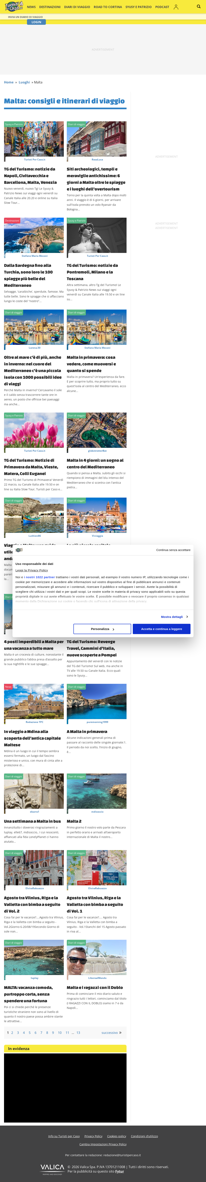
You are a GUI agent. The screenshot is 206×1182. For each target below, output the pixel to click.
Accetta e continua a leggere (161, 629)
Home (8, 82)
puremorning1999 (97, 722)
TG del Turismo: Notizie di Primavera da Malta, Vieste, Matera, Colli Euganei (31, 467)
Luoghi (24, 82)
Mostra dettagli (172, 617)
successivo (110, 1032)
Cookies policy (116, 1136)
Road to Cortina (100, 6)
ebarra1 (34, 811)
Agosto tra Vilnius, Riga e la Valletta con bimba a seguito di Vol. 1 (95, 904)
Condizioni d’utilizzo (144, 1136)
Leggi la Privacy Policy (31, 570)
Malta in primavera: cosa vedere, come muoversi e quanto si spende (91, 364)
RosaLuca (97, 159)
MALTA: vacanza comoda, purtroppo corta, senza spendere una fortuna (28, 994)
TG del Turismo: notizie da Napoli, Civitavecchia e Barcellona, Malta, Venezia (30, 175)
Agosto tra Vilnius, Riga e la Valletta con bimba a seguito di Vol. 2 (32, 904)
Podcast (145, 6)
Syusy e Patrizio (125, 6)
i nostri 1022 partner (39, 577)
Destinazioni (51, 6)
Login (174, 6)
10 (60, 1032)
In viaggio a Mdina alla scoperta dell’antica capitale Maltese (32, 738)
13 (78, 1032)
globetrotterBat (97, 450)
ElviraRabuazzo (35, 888)
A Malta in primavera (87, 731)
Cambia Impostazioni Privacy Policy (103, 1144)
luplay (34, 978)
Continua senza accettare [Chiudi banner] (173, 550)
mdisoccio (97, 811)
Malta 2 (74, 821)
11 (67, 1032)
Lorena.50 (34, 347)
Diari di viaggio (74, 6)
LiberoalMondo (97, 978)
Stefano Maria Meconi (35, 256)
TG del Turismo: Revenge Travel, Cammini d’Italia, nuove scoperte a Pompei (92, 648)
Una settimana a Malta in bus (32, 821)
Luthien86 (35, 535)
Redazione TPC (34, 722)
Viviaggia (97, 535)
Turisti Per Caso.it (34, 159)
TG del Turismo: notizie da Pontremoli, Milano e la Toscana (92, 272)
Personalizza (102, 629)
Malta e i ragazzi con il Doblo (95, 987)
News (35, 6)
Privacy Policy (93, 1136)
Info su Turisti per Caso (64, 1136)
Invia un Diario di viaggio (25, 17)
